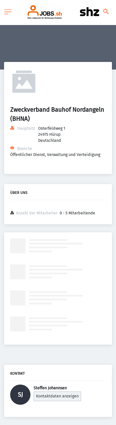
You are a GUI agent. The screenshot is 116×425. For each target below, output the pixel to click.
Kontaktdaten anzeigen (57, 396)
